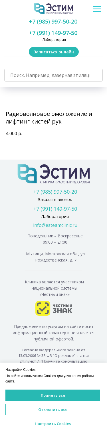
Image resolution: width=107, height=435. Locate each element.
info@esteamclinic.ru (55, 225)
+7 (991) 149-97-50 (53, 33)
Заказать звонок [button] (55, 199)
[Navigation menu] (97, 9)
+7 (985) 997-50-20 (53, 21)
